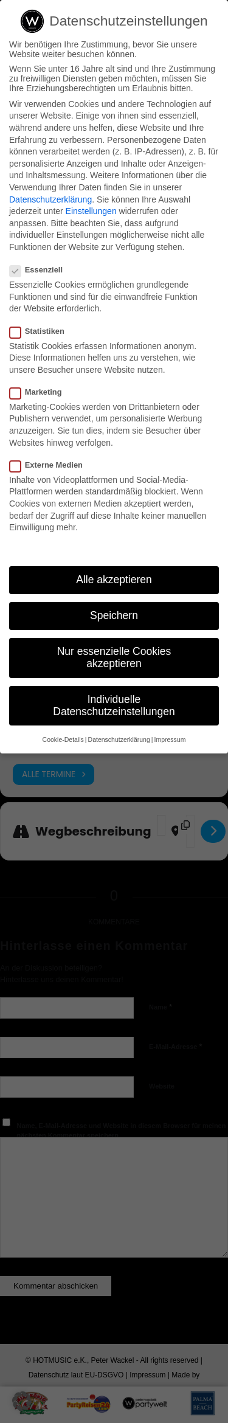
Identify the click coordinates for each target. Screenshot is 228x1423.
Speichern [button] (114, 615)
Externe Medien (51, 464)
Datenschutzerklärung (50, 199)
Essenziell (41, 269)
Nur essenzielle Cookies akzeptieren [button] (114, 657)
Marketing (40, 391)
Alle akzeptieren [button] (114, 579)
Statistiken (42, 331)
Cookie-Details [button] (63, 739)
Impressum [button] (169, 739)
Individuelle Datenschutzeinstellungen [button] (113, 705)
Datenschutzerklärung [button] (119, 739)
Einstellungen (91, 211)
